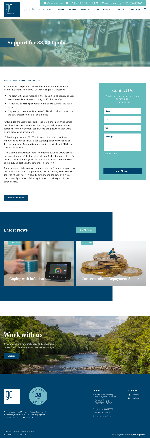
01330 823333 (123, 102)
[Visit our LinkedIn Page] (137, 398)
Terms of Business (9, 434)
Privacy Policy (21, 434)
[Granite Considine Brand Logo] (14, 396)
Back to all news (12, 197)
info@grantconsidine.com (53, 3)
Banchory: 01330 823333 (134, 2)
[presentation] (121, 160)
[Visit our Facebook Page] (137, 395)
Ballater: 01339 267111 (133, 4)
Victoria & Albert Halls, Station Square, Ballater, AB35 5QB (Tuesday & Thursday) (95, 4)
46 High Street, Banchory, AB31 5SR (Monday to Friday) (86, 2)
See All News (86, 230)
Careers (8, 356)
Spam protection (111, 154)
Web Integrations (139, 435)
